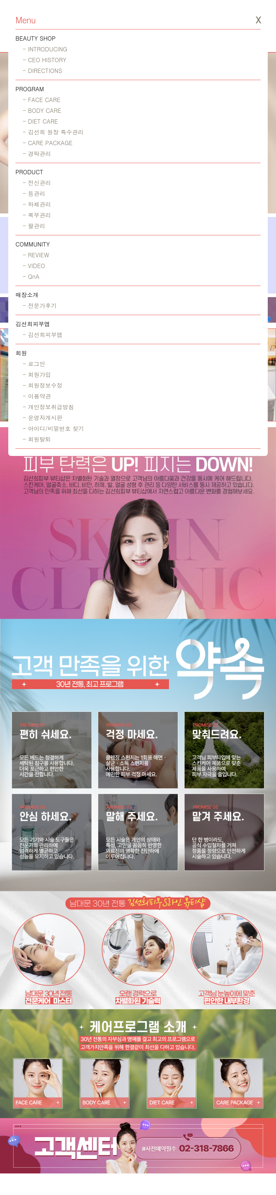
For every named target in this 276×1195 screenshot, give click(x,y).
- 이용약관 (37, 396)
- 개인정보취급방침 (48, 407)
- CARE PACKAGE (48, 143)
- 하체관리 (37, 204)
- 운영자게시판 (43, 418)
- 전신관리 (37, 183)
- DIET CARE (40, 121)
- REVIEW (36, 255)
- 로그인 (34, 364)
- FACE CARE (41, 100)
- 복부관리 (37, 215)
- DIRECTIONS (42, 70)
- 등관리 (34, 193)
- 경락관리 (37, 153)
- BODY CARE (42, 110)
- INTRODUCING (45, 49)
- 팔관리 (34, 226)
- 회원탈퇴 (37, 439)
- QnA (31, 276)
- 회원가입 (37, 374)
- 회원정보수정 (43, 385)
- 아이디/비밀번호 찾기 (53, 428)
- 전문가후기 (40, 305)
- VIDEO (34, 266)
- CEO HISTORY (44, 60)
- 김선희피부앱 (43, 335)
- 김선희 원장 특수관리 (53, 132)
